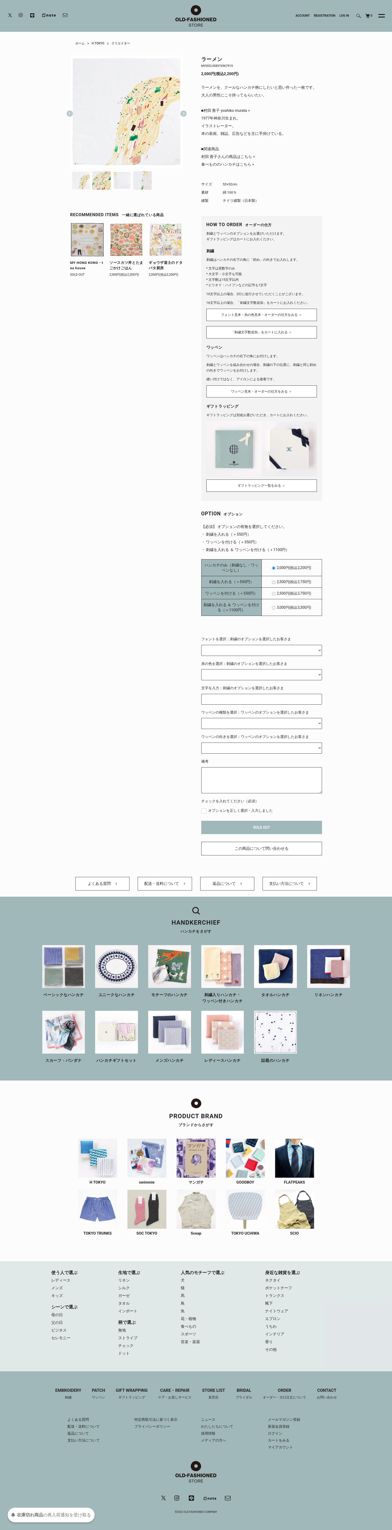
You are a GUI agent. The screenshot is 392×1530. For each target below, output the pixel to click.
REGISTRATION (324, 15)
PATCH (98, 1394)
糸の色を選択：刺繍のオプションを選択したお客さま (244, 664)
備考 (204, 761)
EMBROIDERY (68, 1394)
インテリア (274, 1334)
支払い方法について (289, 883)
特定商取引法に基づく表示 (155, 1419)
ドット (124, 1353)
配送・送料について (164, 883)
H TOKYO (98, 43)
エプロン (272, 1318)
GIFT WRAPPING (131, 1394)
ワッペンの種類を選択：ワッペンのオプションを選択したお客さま (255, 712)
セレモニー (61, 1338)
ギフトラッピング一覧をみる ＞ (261, 485)
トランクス (274, 1295)
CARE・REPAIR (175, 1394)
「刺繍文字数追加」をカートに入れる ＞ (261, 332)
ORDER (284, 1394)
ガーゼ (124, 1295)
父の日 (57, 1322)
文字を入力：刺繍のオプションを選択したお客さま (242, 688)
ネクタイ (272, 1280)
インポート (127, 1311)
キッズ (57, 1295)
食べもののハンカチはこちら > (227, 164)
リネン (124, 1280)
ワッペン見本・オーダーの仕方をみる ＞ (261, 391)
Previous (70, 112)
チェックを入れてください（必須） (230, 801)
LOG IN (344, 15)
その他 (271, 1349)
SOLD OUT (261, 827)
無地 (122, 1330)
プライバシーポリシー (152, 1426)
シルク (124, 1288)
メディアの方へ (213, 1440)
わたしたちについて (217, 1426)
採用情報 (208, 1433)
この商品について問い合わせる (261, 848)
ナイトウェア (276, 1311)
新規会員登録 (278, 1426)
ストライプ (127, 1338)
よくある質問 (102, 883)
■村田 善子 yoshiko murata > (225, 110)
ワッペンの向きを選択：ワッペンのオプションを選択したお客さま (255, 737)
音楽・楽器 (190, 1341)
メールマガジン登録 (284, 1419)
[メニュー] (379, 16)
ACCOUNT (303, 15)
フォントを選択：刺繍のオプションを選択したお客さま (246, 639)
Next (181, 112)
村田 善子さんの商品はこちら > (228, 156)
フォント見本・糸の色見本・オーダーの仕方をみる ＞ (261, 315)
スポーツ (188, 1334)
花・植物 (188, 1318)
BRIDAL (244, 1394)
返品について (227, 883)
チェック (126, 1345)
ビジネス (59, 1330)
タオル (124, 1303)
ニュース (208, 1419)
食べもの (188, 1326)
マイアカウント (280, 1447)
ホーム (80, 43)
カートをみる (278, 1440)
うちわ (271, 1326)
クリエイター (121, 43)
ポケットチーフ (278, 1288)
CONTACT (327, 1394)
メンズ (57, 1288)
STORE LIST (213, 1394)
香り (269, 1341)
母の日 (57, 1315)
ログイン (275, 1433)
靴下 (269, 1303)
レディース (61, 1280)
